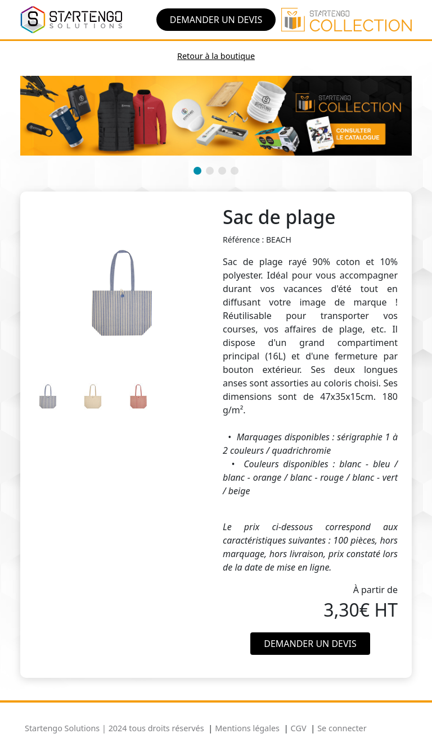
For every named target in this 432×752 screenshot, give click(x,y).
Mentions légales (247, 728)
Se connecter (341, 728)
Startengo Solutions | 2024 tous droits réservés (114, 728)
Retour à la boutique (216, 56)
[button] (197, 171)
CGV (299, 728)
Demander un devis (216, 19)
